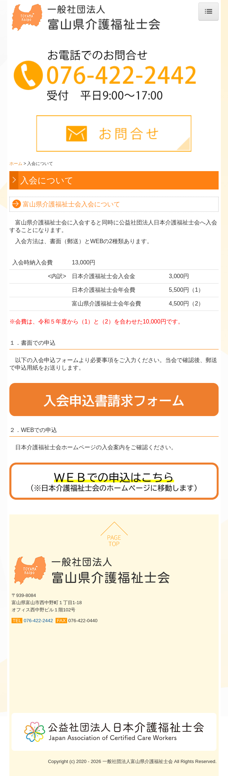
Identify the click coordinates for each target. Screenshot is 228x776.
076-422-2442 (40, 620)
